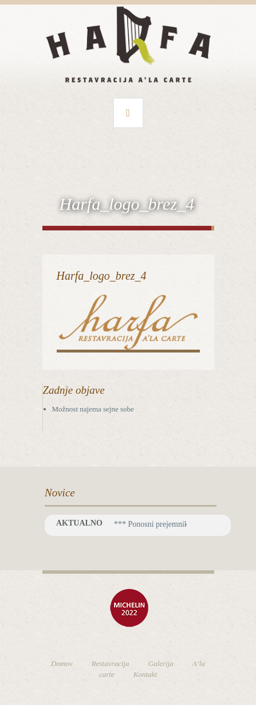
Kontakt (145, 674)
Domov (62, 663)
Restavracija (110, 663)
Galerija (161, 663)
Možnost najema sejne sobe (93, 409)
